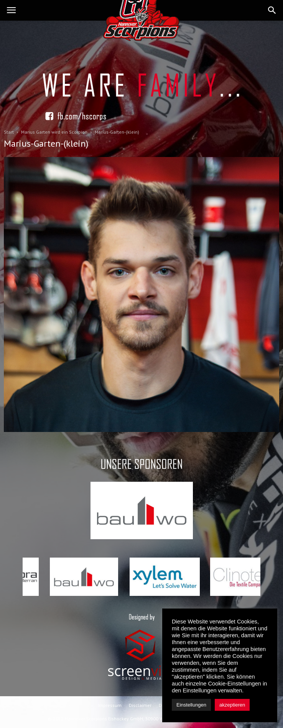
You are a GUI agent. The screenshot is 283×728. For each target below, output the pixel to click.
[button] (272, 10)
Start (9, 132)
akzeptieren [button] (232, 705)
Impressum (110, 705)
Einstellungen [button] (191, 705)
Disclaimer (140, 705)
